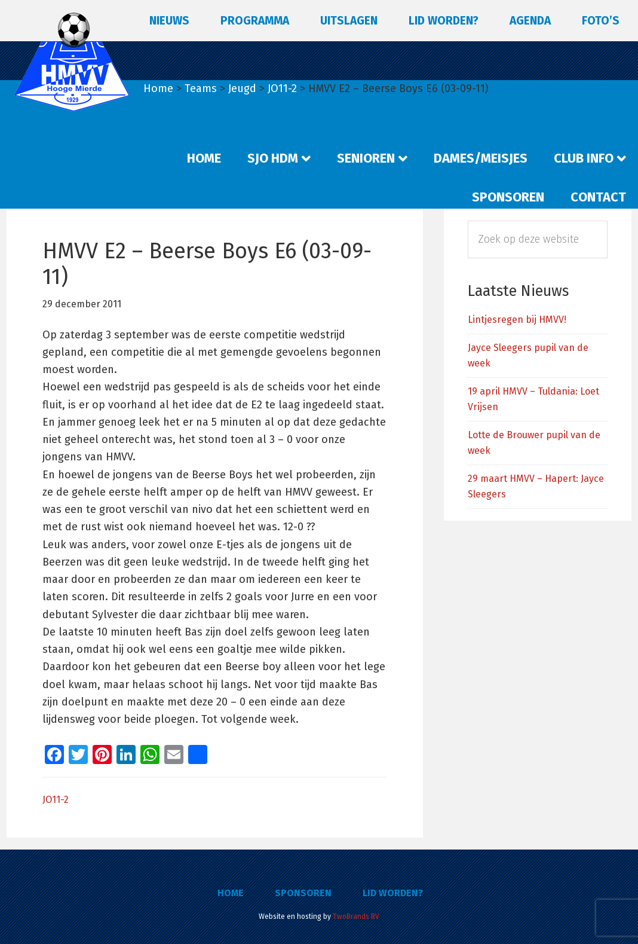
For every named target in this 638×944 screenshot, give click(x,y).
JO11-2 (55, 799)
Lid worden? (393, 893)
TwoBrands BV (356, 916)
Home (230, 893)
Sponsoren (303, 893)
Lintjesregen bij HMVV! (517, 319)
